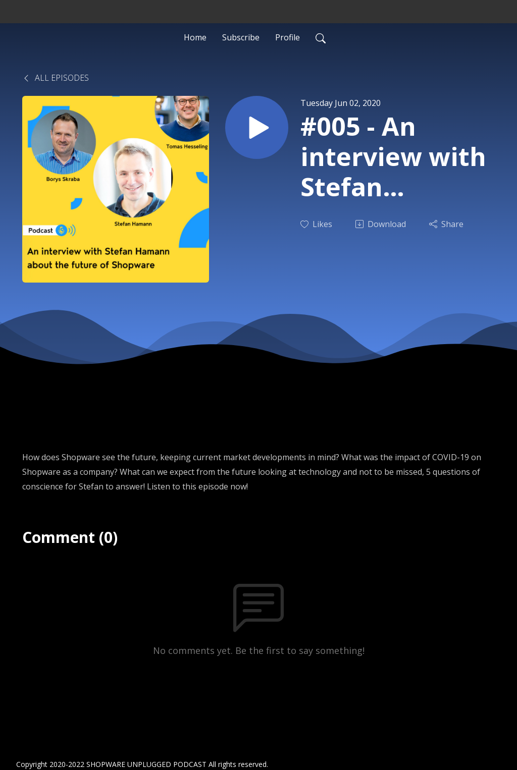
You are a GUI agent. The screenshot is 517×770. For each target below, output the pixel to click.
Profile (287, 37)
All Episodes (55, 77)
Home (195, 37)
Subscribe (241, 37)
